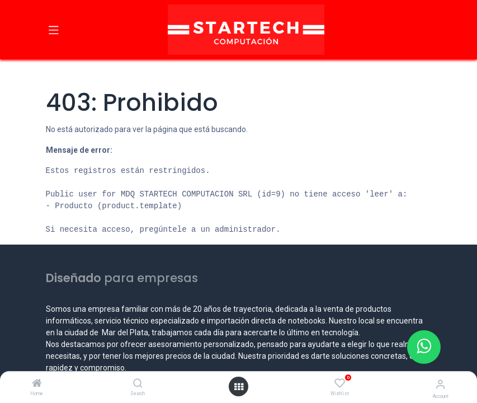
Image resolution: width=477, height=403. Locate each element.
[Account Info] (440, 384)
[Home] (37, 383)
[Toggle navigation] (54, 29)
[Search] (138, 383)
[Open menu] (238, 386)
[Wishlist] (340, 383)
